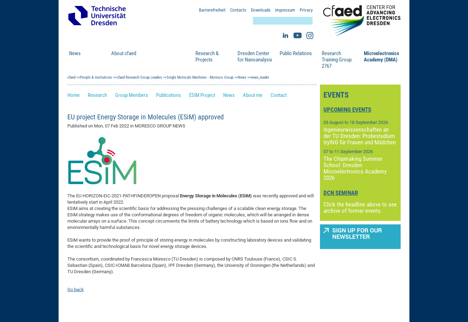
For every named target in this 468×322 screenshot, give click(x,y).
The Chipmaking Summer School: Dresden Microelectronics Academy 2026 (355, 168)
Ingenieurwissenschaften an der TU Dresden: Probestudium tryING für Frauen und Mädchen (359, 136)
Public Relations (296, 53)
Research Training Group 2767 (337, 59)
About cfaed (123, 53)
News (75, 53)
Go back (75, 289)
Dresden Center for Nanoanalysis (255, 56)
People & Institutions (164, 56)
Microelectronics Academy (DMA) (381, 56)
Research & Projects (207, 56)
